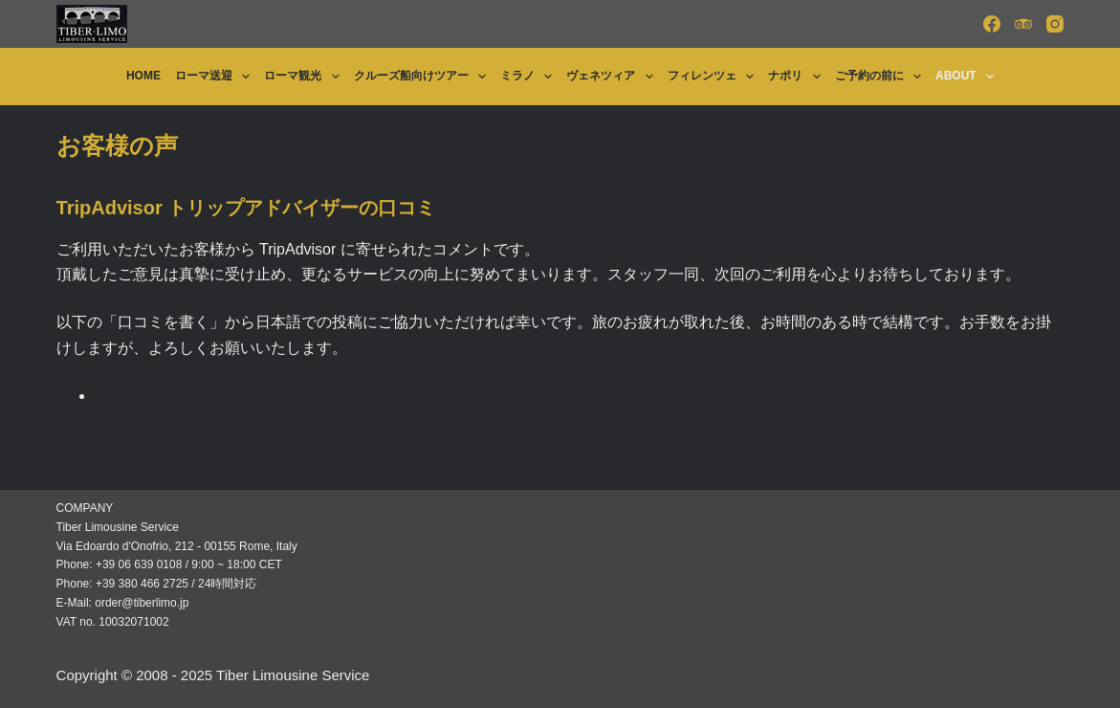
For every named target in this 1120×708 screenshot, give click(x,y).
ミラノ (530, 76)
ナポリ (797, 76)
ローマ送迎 (216, 76)
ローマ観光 (305, 76)
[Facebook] (991, 24)
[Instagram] (1055, 24)
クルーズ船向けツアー (424, 76)
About (968, 76)
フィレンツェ (714, 76)
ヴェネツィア (613, 76)
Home (143, 75)
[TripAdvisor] (1023, 24)
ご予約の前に (882, 76)
